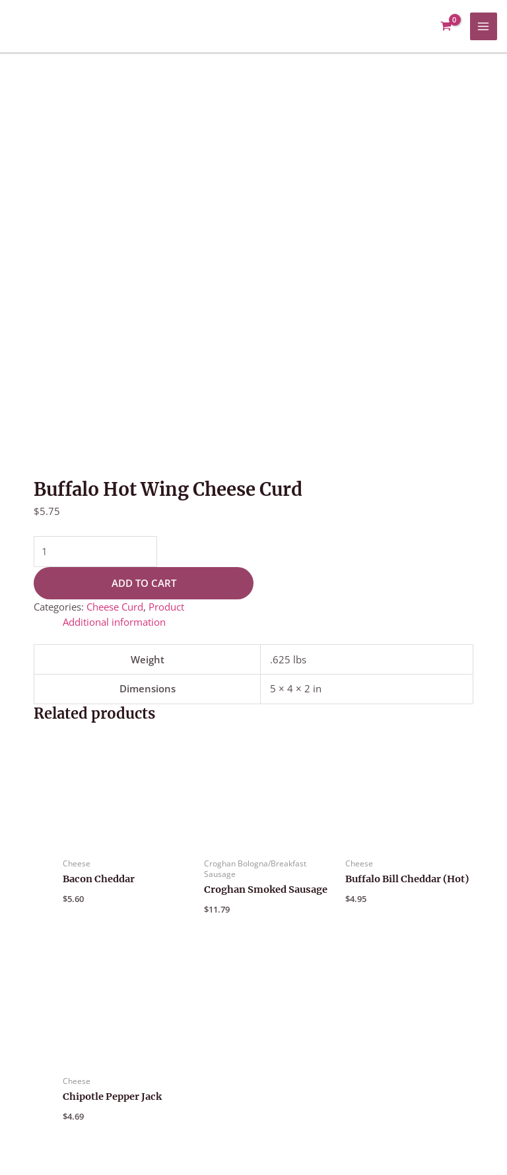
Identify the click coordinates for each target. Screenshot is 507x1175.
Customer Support (393, 1027)
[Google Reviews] (483, 1111)
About (371, 1043)
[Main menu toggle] (484, 26)
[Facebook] (452, 1111)
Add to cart (144, 203)
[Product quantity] (95, 172)
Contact (388, 1061)
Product (166, 227)
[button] (385, 1043)
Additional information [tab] (114, 242)
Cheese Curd (114, 227)
